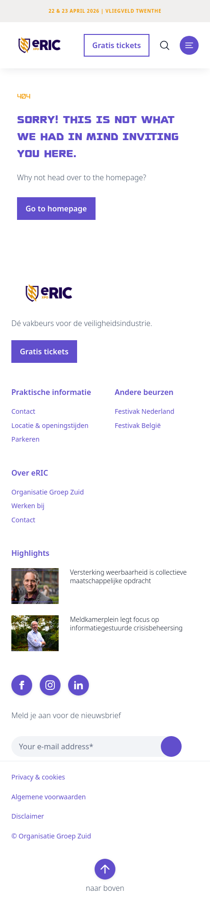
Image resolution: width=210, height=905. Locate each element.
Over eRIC (29, 473)
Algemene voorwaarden (48, 797)
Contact (23, 411)
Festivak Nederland (145, 411)
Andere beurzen (144, 392)
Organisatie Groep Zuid (47, 492)
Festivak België (138, 425)
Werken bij (27, 506)
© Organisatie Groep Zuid (51, 836)
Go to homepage (56, 208)
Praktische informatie (51, 392)
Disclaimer (27, 816)
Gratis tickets (116, 45)
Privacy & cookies (38, 777)
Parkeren (25, 439)
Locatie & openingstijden (49, 425)
